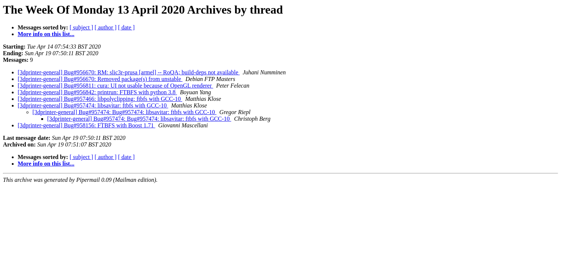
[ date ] (126, 27)
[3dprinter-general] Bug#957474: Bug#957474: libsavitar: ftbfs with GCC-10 (124, 112)
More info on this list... (46, 34)
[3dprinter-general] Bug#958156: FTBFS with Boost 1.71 (86, 125)
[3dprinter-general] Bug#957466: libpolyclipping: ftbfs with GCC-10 (100, 99)
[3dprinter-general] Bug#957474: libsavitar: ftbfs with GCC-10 (93, 105)
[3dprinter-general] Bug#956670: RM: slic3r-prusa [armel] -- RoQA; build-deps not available (129, 72)
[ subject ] (81, 27)
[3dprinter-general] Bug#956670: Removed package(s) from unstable (100, 79)
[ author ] (106, 27)
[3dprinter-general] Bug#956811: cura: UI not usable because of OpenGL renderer (115, 85)
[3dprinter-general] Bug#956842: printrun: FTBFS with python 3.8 (97, 92)
